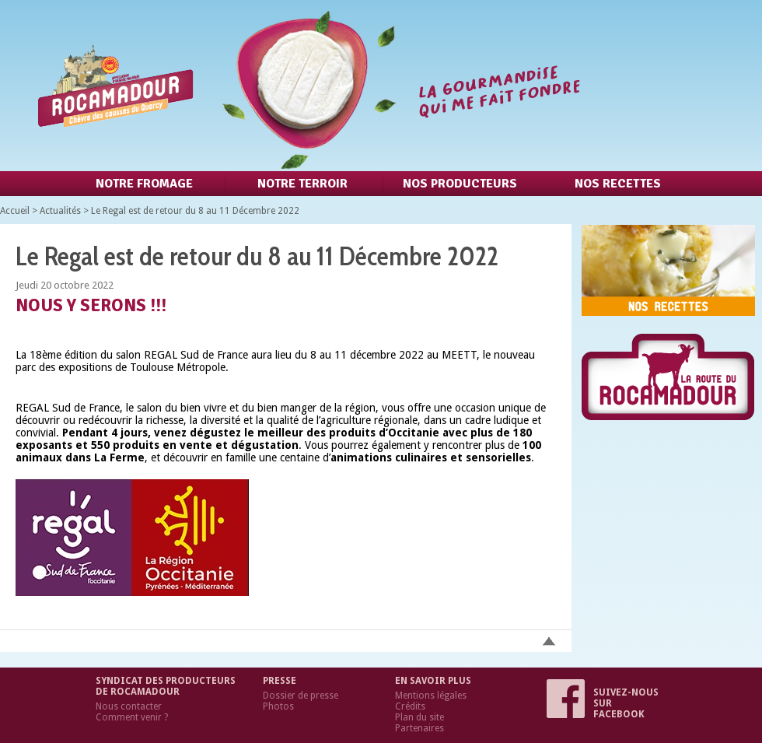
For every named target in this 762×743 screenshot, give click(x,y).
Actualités (60, 210)
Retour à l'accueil (305, 85)
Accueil (15, 210)
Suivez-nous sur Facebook (603, 703)
